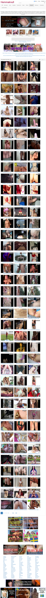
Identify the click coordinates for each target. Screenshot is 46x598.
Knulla (44, 55)
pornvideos (21, 562)
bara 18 (28, 567)
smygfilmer (5, 572)
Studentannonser (17, 55)
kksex (12, 563)
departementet (13, 556)
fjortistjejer (21, 573)
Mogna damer (26, 56)
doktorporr (21, 575)
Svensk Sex (37, 55)
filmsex (12, 572)
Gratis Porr (30, 55)
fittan (20, 574)
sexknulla (28, 563)
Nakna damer (22, 56)
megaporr (21, 572)
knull (36, 564)
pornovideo (13, 568)
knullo (36, 574)
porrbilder (21, 564)
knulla (28, 572)
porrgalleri (37, 556)
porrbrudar (37, 557)
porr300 (36, 573)
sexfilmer (28, 564)
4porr (4, 558)
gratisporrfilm (13, 564)
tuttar (4, 567)
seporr (12, 573)
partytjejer (5, 576)
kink (36, 572)
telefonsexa (13, 571)
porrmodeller (29, 566)
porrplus (20, 556)
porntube (20, 563)
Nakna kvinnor (12, 55)
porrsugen (29, 565)
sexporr (28, 562)
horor (28, 556)
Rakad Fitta (34, 55)
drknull (20, 566)
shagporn (28, 576)
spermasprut (29, 574)
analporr (36, 571)
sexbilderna (5, 573)
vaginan (4, 556)
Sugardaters (18, 56)
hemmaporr (37, 576)
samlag (12, 574)
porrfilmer (12, 557)
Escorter (21, 55)
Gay (39, 1)
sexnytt (4, 566)
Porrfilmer (41, 55)
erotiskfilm (29, 558)
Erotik (27, 55)
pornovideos (21, 565)
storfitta (4, 564)
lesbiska (4, 557)
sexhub (20, 557)
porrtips (36, 567)
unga (4, 563)
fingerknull (37, 562)
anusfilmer (29, 568)
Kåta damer (30, 56)
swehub (36, 566)
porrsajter (21, 558)
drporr (12, 565)
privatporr (12, 575)
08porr (12, 566)
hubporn (36, 575)
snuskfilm (28, 575)
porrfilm (12, 558)
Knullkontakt (24, 55)
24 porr (28, 571)
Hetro (36, 1)
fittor (4, 562)
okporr (20, 571)
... (10, 513)
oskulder (20, 568)
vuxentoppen (29, 573)
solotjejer (4, 565)
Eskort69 (8, 55)
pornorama (29, 557)
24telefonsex (37, 565)
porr (36, 558)
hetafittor (12, 562)
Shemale (42, 1)
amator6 (36, 563)
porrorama (37, 568)
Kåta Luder (5, 55)
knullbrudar (13, 567)
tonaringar (5, 568)
